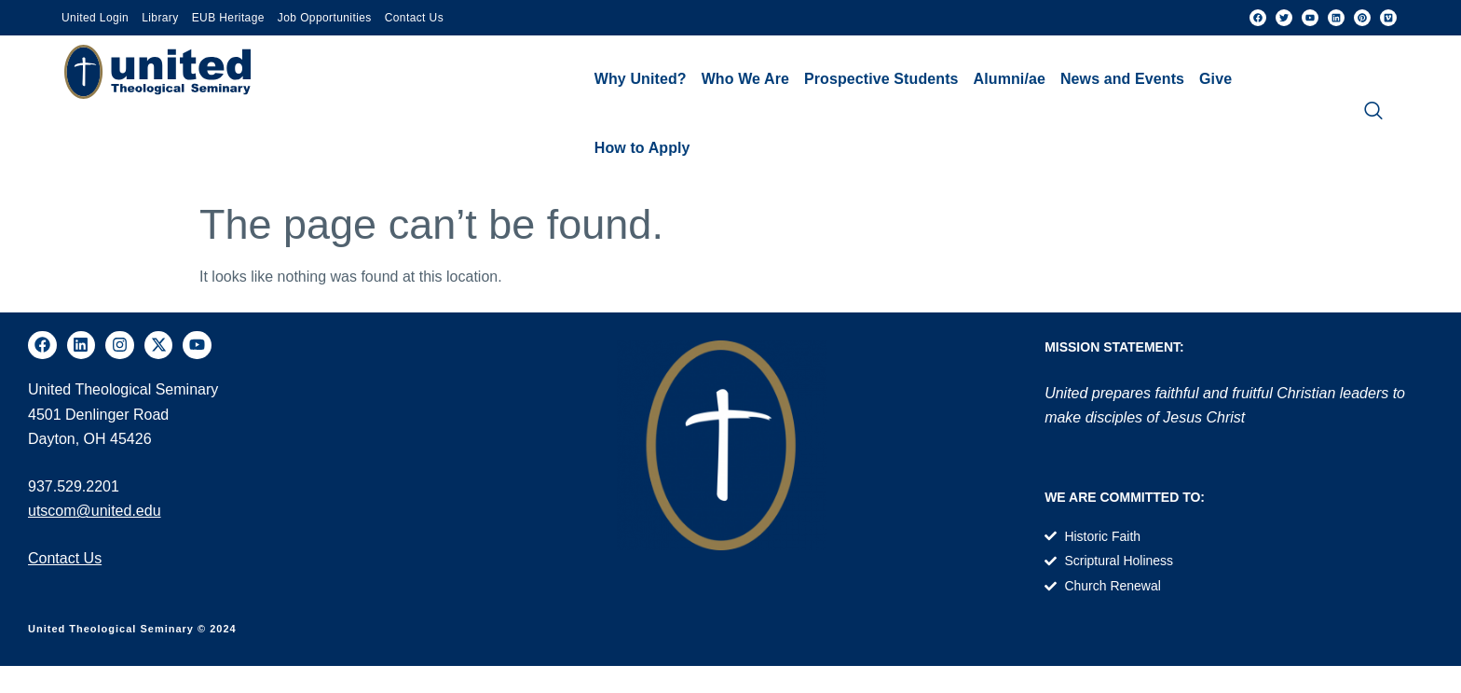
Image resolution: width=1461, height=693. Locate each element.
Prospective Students (881, 79)
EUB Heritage (228, 17)
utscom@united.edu (94, 511)
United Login (95, 17)
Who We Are (745, 79)
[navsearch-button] (1373, 113)
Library (160, 17)
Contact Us (414, 17)
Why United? (640, 79)
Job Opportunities (325, 17)
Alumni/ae (1009, 79)
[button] (640, 79)
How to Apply (642, 148)
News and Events (1122, 79)
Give (1215, 79)
